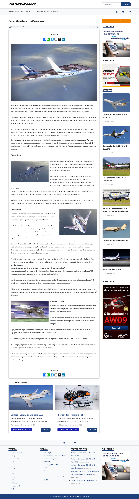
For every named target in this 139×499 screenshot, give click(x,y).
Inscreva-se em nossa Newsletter (116, 21)
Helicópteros (15, 474)
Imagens (14, 477)
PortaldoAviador (22, 4)
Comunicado (15, 459)
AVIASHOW (46, 462)
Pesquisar (126, 4)
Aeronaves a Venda (21, 429)
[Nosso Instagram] (117, 11)
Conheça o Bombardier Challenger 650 (115, 240)
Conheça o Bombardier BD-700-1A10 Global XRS (115, 147)
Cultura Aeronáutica (17, 462)
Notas (13, 480)
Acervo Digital (47, 453)
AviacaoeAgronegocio (50, 459)
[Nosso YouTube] (130, 11)
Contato (45, 468)
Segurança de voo (17, 486)
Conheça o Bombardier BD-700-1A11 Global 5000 (115, 115)
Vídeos (13, 489)
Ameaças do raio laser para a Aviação (55, 456)
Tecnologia (95, 27)
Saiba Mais (45, 430)
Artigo (13, 456)
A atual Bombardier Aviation (112, 270)
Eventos (14, 471)
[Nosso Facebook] (123, 11)
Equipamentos (16, 468)
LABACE (45, 480)
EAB (44, 471)
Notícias (14, 483)
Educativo (14, 465)
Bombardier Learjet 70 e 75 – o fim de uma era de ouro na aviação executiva (115, 210)
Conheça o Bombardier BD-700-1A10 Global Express (115, 179)
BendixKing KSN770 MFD (51, 465)
